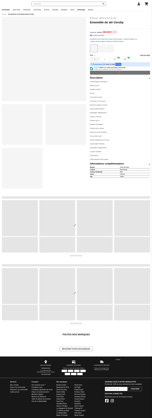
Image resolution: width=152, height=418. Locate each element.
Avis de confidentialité (39, 401)
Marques (90, 9)
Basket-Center (61, 385)
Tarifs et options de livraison (41, 399)
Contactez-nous (45, 368)
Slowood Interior (80, 396)
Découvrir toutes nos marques (76, 349)
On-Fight (77, 387)
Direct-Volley (60, 392)
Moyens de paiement (39, 396)
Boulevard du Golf (62, 387)
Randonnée (26, 9)
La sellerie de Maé (62, 410)
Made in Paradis (62, 415)
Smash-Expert (79, 399)
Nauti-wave (78, 385)
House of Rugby (62, 406)
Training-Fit (78, 408)
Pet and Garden (79, 394)
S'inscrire (135, 389)
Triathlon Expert (79, 410)
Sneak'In (77, 401)
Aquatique (64, 9)
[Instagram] (112, 401)
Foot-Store (60, 396)
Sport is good (79, 406)
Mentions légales (37, 394)
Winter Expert (79, 415)
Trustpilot (118, 359)
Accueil (4, 14)
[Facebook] (107, 401)
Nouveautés (6, 9)
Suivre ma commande (17, 387)
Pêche (72, 9)
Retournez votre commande (101, 369)
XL (117, 58)
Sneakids (77, 403)
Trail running (37, 9)
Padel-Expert (78, 389)
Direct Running (61, 389)
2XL (127, 58)
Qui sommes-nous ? (38, 385)
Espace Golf (60, 394)
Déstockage (81, 9)
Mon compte (14, 385)
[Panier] (147, 4)
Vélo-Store (78, 413)
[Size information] (94, 55)
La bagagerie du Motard (64, 408)
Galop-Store (60, 399)
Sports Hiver (16, 9)
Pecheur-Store (79, 392)
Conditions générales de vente (42, 389)
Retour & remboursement (40, 392)
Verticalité (55, 9)
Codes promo (14, 392)
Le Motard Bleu (61, 413)
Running (46, 9)
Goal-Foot (59, 401)
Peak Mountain (120, 18)
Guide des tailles (145, 55)
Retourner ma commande (19, 389)
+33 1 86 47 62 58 (45, 374)
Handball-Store (61, 403)
